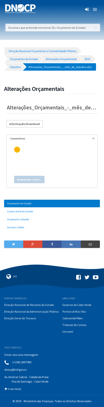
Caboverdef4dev (72, 318)
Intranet (67, 331)
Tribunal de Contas (74, 325)
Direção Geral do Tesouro (20, 318)
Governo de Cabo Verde (76, 305)
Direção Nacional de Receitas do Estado (29, 305)
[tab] (52, 138)
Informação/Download (24, 124)
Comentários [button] (52, 138)
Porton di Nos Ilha (74, 311)
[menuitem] (52, 203)
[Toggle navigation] (41, 9)
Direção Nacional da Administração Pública (31, 311)
